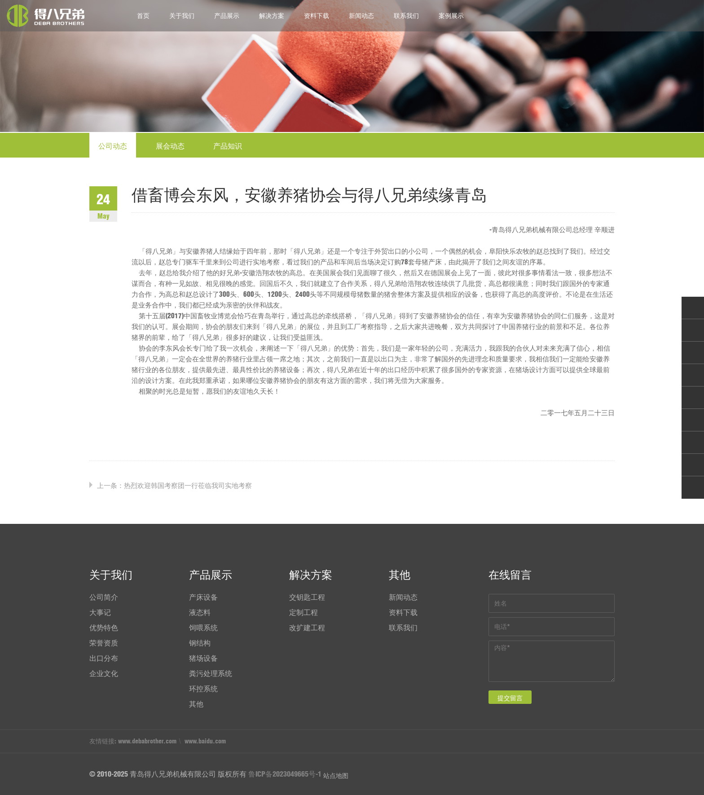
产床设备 (203, 597)
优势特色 (103, 627)
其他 (196, 703)
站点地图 (335, 776)
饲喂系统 (203, 627)
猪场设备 (203, 658)
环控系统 (203, 688)
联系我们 (406, 16)
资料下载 (316, 16)
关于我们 (181, 16)
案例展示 (451, 16)
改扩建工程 (307, 627)
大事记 (100, 612)
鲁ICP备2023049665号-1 (284, 773)
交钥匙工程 (307, 597)
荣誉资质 (103, 642)
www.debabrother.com (147, 741)
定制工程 (303, 612)
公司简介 (103, 597)
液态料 (200, 612)
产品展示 (226, 16)
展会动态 (170, 145)
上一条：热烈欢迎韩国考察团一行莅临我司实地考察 (174, 485)
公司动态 (112, 145)
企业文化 (103, 673)
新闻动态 (361, 16)
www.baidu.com (205, 741)
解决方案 (271, 16)
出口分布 (103, 658)
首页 (143, 16)
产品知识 (227, 145)
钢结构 (200, 642)
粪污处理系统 (210, 673)
